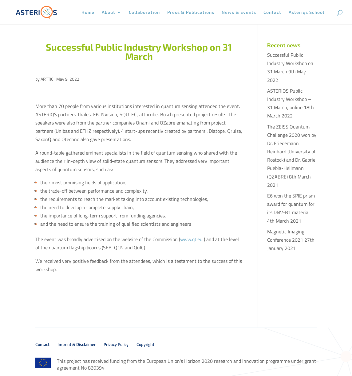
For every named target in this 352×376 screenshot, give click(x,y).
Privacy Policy (116, 344)
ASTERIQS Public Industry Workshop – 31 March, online (289, 99)
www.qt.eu (191, 239)
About (108, 12)
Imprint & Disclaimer (76, 344)
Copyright (145, 344)
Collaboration (144, 12)
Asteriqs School (306, 12)
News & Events (239, 12)
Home (87, 12)
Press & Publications (190, 12)
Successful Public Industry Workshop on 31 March (290, 63)
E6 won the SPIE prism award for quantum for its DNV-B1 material (291, 204)
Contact (272, 12)
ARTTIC (47, 79)
